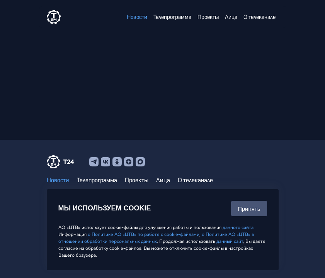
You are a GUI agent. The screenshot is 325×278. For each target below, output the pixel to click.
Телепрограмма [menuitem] (172, 17)
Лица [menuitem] (231, 17)
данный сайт (229, 241)
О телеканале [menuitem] (259, 17)
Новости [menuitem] (137, 17)
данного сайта (238, 227)
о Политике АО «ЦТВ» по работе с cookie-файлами (143, 234)
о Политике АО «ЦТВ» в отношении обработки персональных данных (156, 238)
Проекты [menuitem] (208, 17)
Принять (249, 208)
